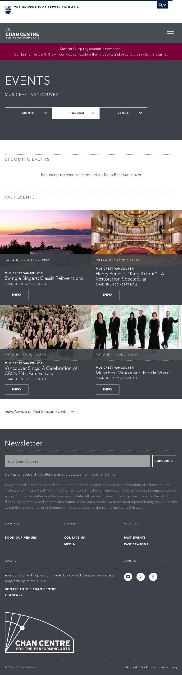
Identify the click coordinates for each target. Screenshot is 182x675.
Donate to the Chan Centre (30, 589)
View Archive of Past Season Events (36, 412)
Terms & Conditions (140, 667)
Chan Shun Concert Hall (26, 284)
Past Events (135, 537)
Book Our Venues (21, 537)
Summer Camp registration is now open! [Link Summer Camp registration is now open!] (91, 49)
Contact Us (74, 537)
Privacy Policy (167, 667)
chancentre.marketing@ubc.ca (118, 507)
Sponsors (14, 595)
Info (16, 295)
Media (69, 544)
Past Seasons (136, 544)
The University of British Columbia (74, 10)
